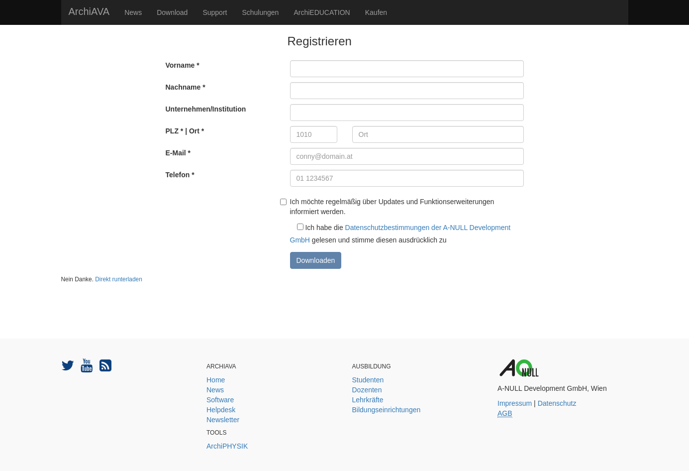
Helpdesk (220, 410)
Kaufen (376, 12)
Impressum (514, 403)
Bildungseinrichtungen (386, 410)
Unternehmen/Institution (206, 109)
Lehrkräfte (368, 400)
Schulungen (260, 12)
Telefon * (180, 175)
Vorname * (182, 65)
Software (220, 400)
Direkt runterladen (118, 279)
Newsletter (222, 420)
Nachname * (185, 87)
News (133, 12)
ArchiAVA (89, 11)
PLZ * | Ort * (185, 131)
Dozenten (367, 390)
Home (215, 380)
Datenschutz (557, 403)
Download (172, 12)
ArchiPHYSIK (227, 446)
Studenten (368, 380)
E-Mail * (178, 153)
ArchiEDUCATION (322, 12)
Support (214, 12)
